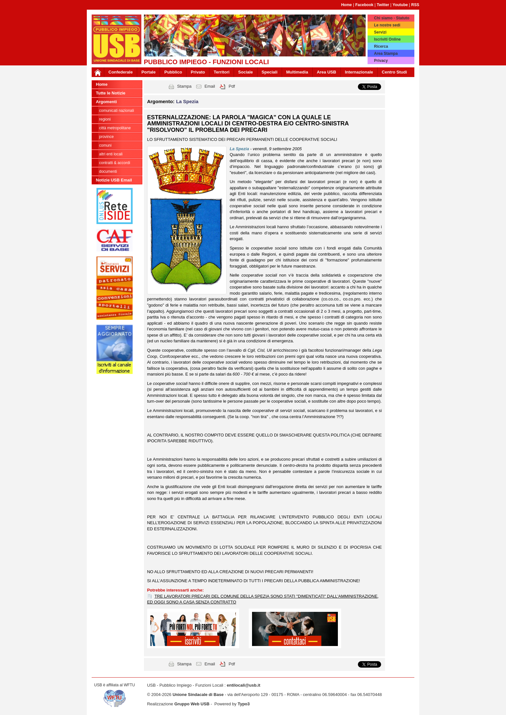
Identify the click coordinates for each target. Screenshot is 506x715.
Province (106, 136)
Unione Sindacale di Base (198, 694)
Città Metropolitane (115, 128)
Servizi (380, 32)
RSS (415, 5)
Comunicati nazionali (116, 110)
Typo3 (243, 703)
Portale (148, 72)
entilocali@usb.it (243, 685)
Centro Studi (394, 72)
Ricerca (381, 46)
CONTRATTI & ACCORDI (114, 163)
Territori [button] (221, 72)
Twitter (383, 5)
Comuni (105, 145)
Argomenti (106, 101)
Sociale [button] (245, 72)
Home (346, 5)
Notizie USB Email (114, 180)
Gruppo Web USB (191, 703)
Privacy (381, 60)
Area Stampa (386, 53)
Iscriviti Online (387, 39)
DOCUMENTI (108, 171)
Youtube (400, 5)
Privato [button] (198, 72)
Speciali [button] (270, 72)
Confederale (120, 72)
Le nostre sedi (387, 25)
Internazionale (359, 72)
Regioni (105, 119)
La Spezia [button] (187, 101)
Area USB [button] (326, 72)
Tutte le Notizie (110, 93)
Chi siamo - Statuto (391, 18)
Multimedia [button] (297, 72)
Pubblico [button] (173, 72)
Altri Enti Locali (111, 154)
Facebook (364, 5)
